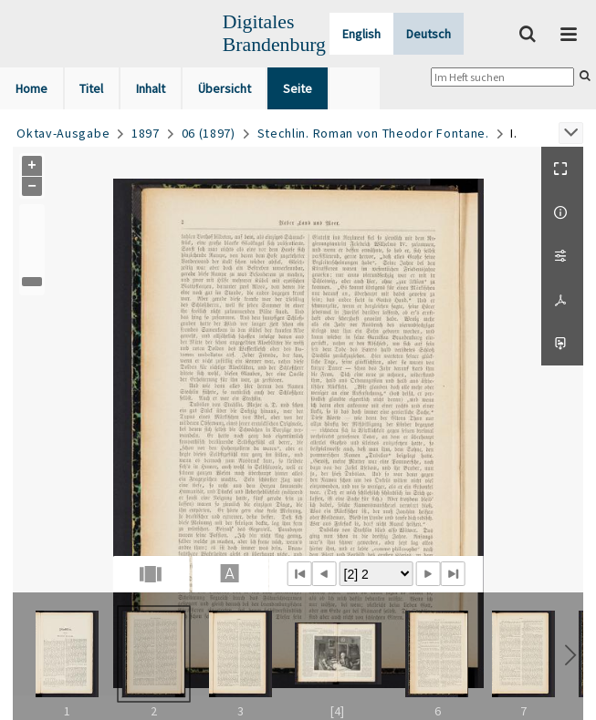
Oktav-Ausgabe (63, 133)
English (361, 34)
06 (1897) (208, 133)
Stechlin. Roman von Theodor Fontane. (373, 133)
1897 (145, 133)
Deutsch (428, 34)
